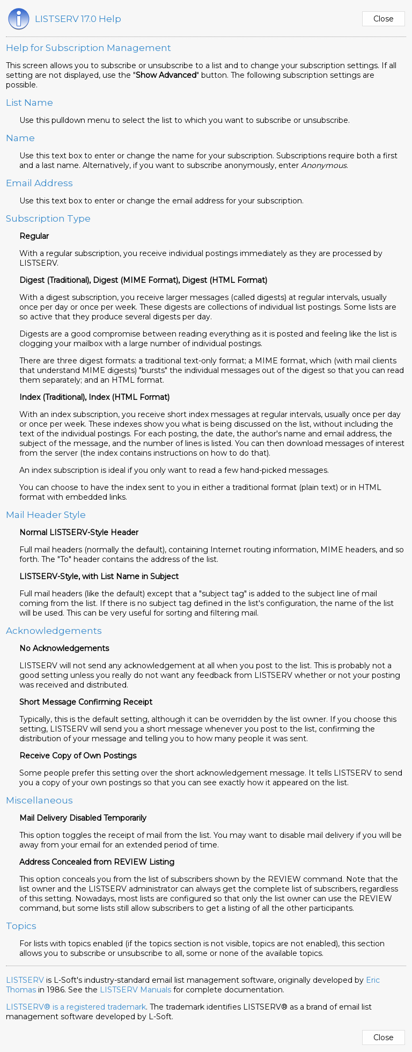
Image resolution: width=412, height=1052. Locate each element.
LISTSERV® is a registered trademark (76, 1007)
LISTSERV (25, 980)
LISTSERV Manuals (135, 990)
